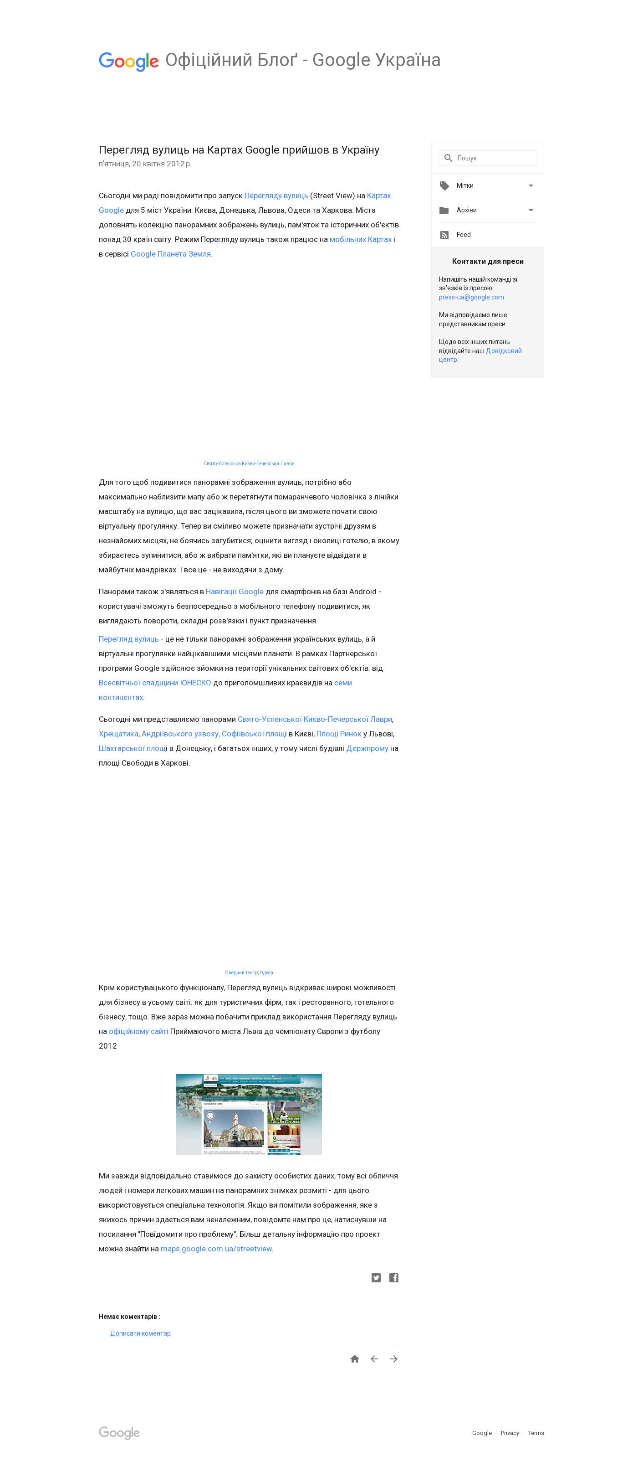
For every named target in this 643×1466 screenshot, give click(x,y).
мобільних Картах (361, 239)
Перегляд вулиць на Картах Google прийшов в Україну (239, 150)
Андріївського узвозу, (180, 733)
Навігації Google (235, 591)
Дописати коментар (140, 1333)
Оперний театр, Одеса (249, 972)
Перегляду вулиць (276, 195)
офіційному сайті (138, 1031)
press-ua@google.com (471, 297)
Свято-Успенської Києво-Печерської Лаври (315, 719)
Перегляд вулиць (129, 638)
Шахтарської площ (132, 748)
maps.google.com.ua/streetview (216, 1248)
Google (482, 1433)
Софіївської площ (252, 733)
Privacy (511, 1433)
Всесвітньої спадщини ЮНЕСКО (155, 682)
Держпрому (366, 748)
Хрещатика (118, 733)
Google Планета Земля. (172, 253)
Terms (536, 1433)
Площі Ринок (338, 733)
